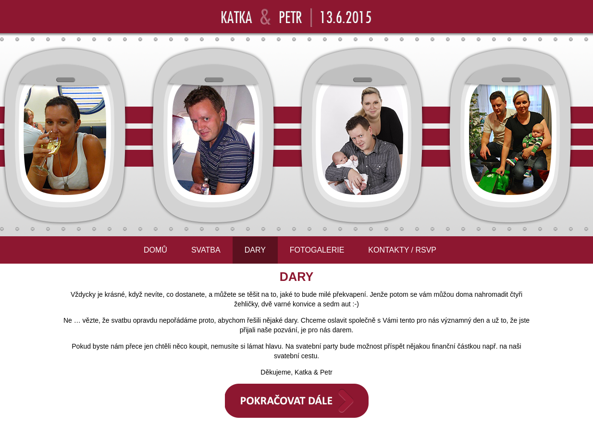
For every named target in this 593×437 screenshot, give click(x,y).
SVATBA (206, 250)
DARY (255, 250)
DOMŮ (155, 250)
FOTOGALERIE (317, 250)
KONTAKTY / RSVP (402, 250)
